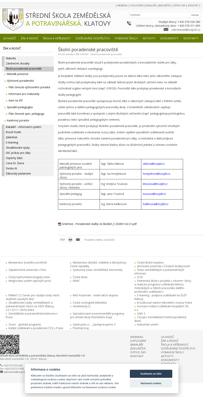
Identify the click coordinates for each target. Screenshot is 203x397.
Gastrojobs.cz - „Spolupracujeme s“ (94, 324)
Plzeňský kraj (81, 328)
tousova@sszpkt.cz (154, 194)
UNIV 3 (141, 313)
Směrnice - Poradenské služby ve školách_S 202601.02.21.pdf (99, 224)
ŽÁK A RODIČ (82, 54)
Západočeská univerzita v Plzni (27, 270)
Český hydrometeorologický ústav (29, 277)
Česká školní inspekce (150, 262)
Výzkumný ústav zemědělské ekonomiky (98, 270)
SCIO (140, 277)
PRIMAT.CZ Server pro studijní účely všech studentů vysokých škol (32, 297)
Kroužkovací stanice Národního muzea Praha (164, 302)
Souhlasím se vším (151, 373)
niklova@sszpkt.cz (154, 164)
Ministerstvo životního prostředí (27, 262)
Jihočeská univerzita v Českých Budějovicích (163, 266)
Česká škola (80, 277)
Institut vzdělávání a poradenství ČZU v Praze (35, 328)
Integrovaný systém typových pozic (29, 281)
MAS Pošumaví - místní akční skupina (95, 295)
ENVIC (76, 281)
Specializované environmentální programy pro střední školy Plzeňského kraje (97, 315)
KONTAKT (137, 356)
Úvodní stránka (65, 54)
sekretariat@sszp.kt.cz (186, 29)
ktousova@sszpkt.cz (155, 184)
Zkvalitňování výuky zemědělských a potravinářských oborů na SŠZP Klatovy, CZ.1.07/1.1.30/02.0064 (30, 306)
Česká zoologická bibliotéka (90, 302)
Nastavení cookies (151, 383)
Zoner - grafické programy (24, 324)
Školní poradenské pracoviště (106, 54)
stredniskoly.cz (81, 306)
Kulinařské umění (147, 324)
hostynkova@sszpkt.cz (156, 173)
